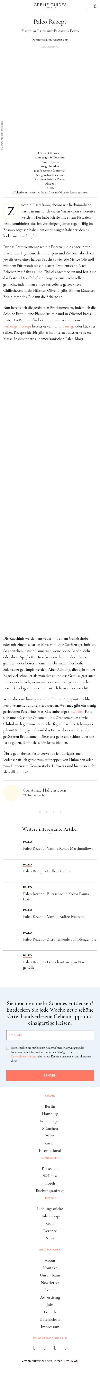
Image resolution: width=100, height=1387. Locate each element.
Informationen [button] (50, 1249)
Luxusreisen (50, 1158)
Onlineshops (50, 1216)
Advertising (50, 1297)
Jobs (49, 1304)
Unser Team (50, 1275)
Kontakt (50, 1267)
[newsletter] (66, 1349)
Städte (50, 1095)
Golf (50, 1223)
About (50, 1260)
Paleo (79, 711)
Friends (50, 1312)
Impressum (50, 1326)
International (50, 1150)
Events (49, 1289)
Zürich (50, 1143)
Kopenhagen (50, 1121)
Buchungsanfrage (50, 1190)
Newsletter (50, 1282)
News (50, 1238)
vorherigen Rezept (17, 326)
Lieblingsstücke (50, 1208)
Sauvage (68, 326)
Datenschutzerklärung (23, 1056)
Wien (50, 1135)
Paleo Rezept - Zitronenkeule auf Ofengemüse (60, 939)
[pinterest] (55, 1349)
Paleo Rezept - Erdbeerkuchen (47, 871)
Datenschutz (49, 1319)
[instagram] (45, 1349)
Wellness (50, 1175)
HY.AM (74, 1361)
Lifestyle (50, 1198)
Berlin (50, 1106)
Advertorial (50, 47)
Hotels (49, 1183)
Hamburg (50, 1113)
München (50, 1128)
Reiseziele (50, 1168)
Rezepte (50, 1230)
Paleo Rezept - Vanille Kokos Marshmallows (58, 848)
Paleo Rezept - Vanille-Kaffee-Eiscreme (54, 916)
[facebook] (34, 1349)
